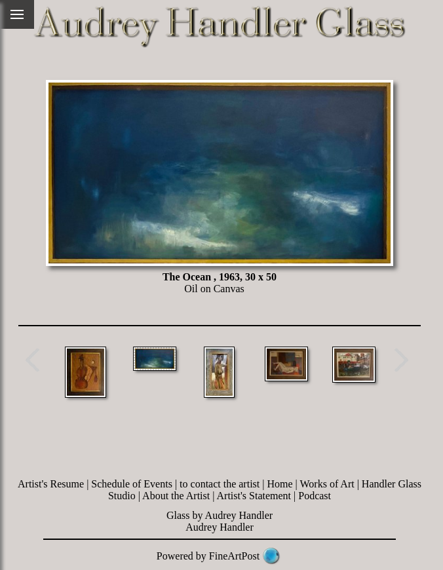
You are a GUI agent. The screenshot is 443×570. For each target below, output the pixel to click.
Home (279, 483)
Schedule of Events (131, 483)
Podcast (314, 495)
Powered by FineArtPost (208, 555)
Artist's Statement (254, 495)
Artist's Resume (51, 483)
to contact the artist (220, 483)
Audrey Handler (219, 527)
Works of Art (327, 483)
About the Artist (176, 495)
